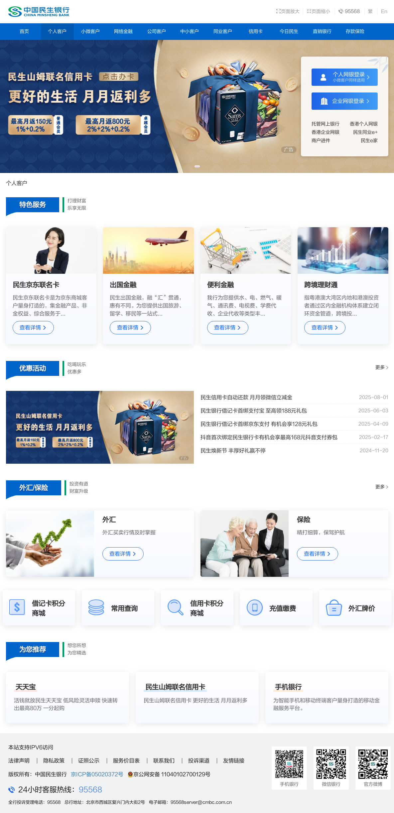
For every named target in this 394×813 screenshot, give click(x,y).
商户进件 (321, 140)
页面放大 (288, 11)
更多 (381, 368)
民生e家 (369, 140)
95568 (90, 789)
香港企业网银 (325, 132)
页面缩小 (318, 11)
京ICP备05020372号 (97, 774)
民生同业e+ (365, 132)
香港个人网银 (364, 124)
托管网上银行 (325, 124)
